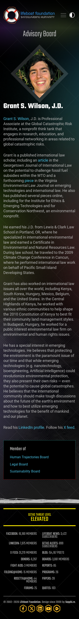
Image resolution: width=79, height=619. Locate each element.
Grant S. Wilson (16, 118)
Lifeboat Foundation (30, 602)
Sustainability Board (25, 471)
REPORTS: (47, 566)
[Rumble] (57, 608)
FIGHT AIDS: (17, 566)
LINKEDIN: (14, 543)
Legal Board (19, 464)
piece (29, 180)
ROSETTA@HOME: (23, 578)
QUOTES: (46, 588)
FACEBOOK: (12, 534)
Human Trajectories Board (29, 457)
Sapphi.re (70, 602)
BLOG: (45, 553)
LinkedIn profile (31, 427)
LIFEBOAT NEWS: (51, 534)
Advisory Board (39, 34)
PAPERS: (46, 578)
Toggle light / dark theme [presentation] (72, 15)
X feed (69, 427)
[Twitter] (31, 608)
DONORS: (25, 559)
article (43, 160)
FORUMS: (29, 588)
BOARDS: (47, 559)
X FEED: (14, 553)
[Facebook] (23, 608)
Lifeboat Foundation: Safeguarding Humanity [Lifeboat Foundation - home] (29, 15)
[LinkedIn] (40, 608)
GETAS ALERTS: (50, 543)
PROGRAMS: (48, 572)
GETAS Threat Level (39, 518)
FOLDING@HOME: (13, 572)
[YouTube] (48, 608)
